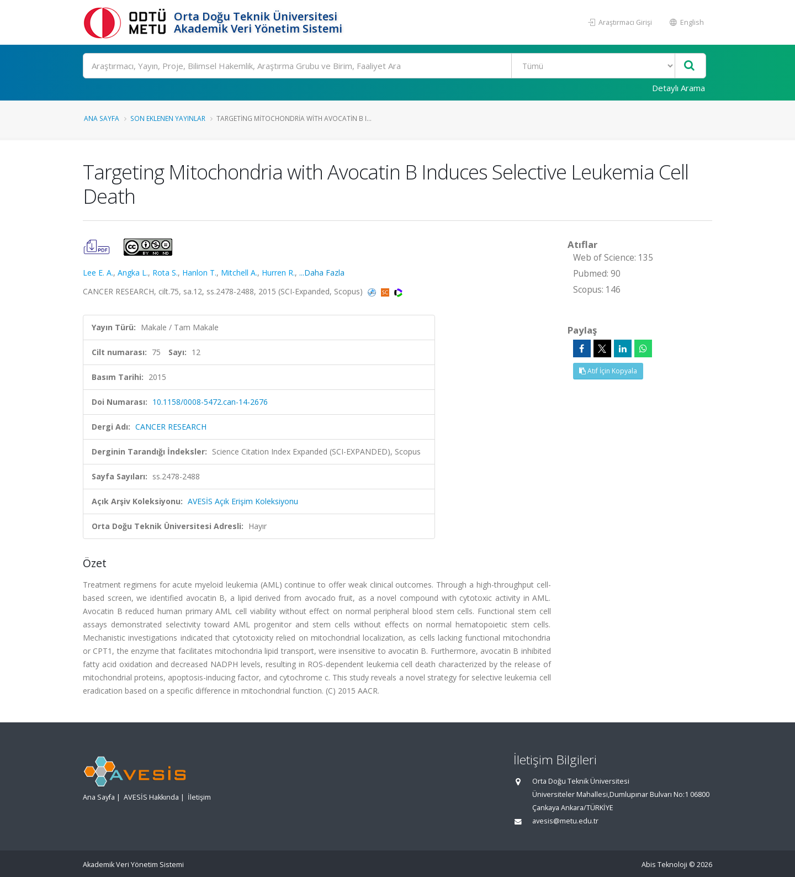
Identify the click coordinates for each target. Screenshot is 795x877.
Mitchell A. (239, 272)
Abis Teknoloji (664, 864)
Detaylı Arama (678, 87)
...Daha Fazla (321, 272)
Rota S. (165, 272)
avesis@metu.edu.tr (565, 821)
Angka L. (133, 272)
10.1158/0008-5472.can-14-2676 (210, 402)
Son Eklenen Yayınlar (167, 118)
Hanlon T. (199, 272)
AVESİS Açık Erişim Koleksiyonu (243, 501)
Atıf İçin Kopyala (608, 371)
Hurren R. (278, 272)
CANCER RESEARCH (170, 426)
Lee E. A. (98, 272)
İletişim (199, 797)
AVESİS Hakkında (151, 797)
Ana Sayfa (101, 118)
